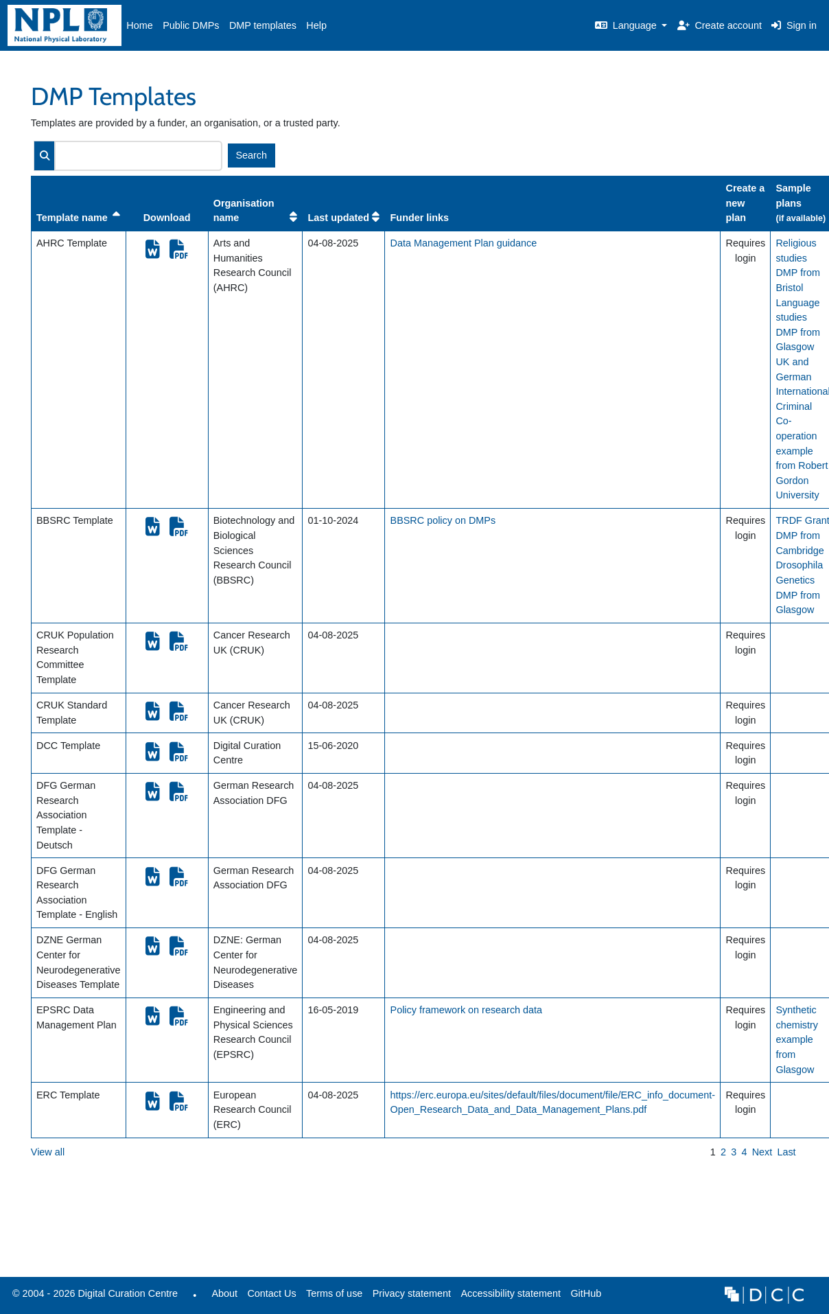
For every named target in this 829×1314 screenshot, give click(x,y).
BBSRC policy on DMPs (443, 520)
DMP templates (262, 25)
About (224, 1293)
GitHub (583, 1297)
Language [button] (627, 25)
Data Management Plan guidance (463, 243)
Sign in (794, 25)
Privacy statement (412, 1293)
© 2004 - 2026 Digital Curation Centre (93, 1297)
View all (48, 1151)
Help (316, 25)
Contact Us (271, 1293)
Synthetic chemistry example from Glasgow (796, 1039)
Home (139, 25)
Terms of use (334, 1293)
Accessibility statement (510, 1293)
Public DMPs (191, 25)
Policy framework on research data (466, 1009)
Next (762, 1151)
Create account (719, 25)
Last (786, 1151)
